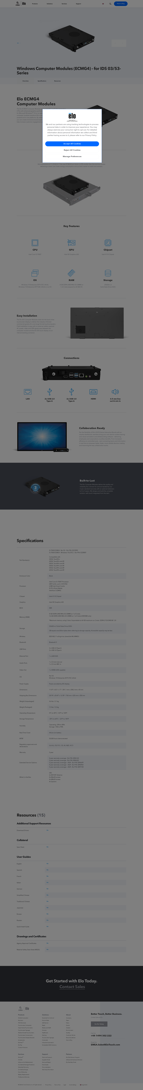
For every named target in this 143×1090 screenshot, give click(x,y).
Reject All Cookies (72, 150)
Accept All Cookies (72, 144)
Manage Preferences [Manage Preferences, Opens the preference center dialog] (72, 157)
